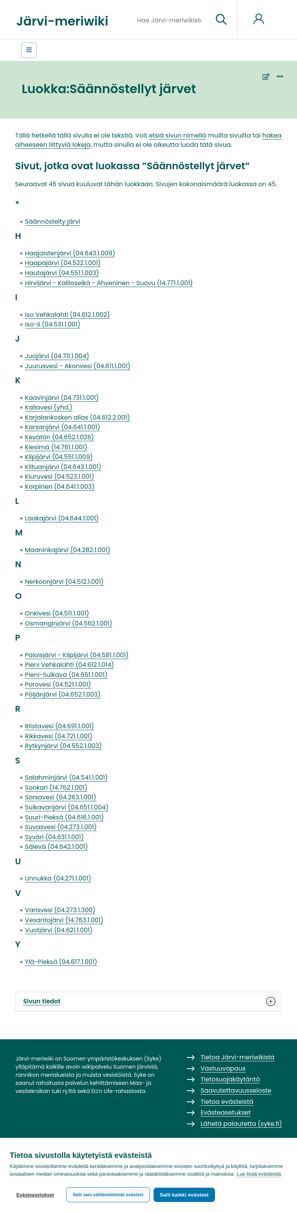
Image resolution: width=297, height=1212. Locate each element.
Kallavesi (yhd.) (49, 407)
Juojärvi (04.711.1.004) (57, 356)
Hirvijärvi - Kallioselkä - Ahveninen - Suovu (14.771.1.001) (109, 283)
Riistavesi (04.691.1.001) (59, 726)
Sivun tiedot (148, 1001)
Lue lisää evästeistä (259, 1176)
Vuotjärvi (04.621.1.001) (59, 930)
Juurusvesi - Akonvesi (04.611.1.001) (77, 366)
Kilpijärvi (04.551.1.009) (59, 456)
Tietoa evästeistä (227, 1101)
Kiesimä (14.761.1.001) (56, 447)
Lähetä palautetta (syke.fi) (241, 1123)
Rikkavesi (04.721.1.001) (59, 736)
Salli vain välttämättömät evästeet (108, 1194)
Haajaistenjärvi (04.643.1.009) (70, 253)
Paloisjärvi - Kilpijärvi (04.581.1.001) (77, 655)
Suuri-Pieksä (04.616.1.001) (64, 817)
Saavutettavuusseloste (236, 1090)
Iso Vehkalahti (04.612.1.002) (67, 314)
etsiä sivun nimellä (177, 135)
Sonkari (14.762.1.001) (56, 787)
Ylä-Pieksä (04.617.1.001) (61, 961)
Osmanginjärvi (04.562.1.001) (69, 623)
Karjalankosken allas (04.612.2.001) (77, 417)
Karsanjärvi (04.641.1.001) (62, 427)
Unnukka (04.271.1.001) (58, 878)
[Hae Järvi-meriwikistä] (172, 20)
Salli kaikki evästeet (186, 1195)
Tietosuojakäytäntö (230, 1079)
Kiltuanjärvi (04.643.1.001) (63, 466)
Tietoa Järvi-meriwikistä (238, 1057)
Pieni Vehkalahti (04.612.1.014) (69, 664)
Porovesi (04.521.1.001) (58, 684)
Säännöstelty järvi (52, 221)
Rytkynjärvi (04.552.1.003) (63, 745)
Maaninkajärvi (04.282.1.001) (67, 550)
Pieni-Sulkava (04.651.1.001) (66, 674)
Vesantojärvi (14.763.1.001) (64, 920)
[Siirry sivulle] (221, 20)
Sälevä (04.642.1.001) (56, 846)
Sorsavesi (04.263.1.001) (60, 797)
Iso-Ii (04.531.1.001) (52, 324)
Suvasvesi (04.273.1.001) (61, 827)
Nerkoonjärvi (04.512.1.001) (64, 581)
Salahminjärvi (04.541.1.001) (66, 777)
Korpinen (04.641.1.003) (60, 486)
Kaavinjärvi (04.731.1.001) (62, 397)
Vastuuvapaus (223, 1068)
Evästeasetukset (35, 1195)
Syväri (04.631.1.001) (54, 837)
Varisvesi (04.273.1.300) (60, 910)
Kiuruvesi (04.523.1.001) (59, 476)
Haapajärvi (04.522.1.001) (63, 262)
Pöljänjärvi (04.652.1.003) (63, 694)
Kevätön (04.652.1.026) (59, 437)
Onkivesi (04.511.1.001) (57, 613)
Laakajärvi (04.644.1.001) (62, 518)
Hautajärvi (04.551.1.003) (62, 273)
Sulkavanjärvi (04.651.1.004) (67, 807)
